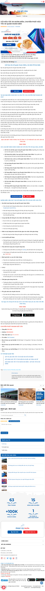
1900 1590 (14, 534)
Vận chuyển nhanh (37, 587)
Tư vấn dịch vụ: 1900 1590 (6, 552)
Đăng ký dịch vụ (30, 533)
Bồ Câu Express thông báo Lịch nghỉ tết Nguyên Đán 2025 (21, 479)
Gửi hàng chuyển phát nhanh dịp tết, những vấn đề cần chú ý (21, 486)
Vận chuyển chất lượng (35, 589)
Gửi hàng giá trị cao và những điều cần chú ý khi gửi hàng (21, 465)
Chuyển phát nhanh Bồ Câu (9, 208)
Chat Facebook (10, 337)
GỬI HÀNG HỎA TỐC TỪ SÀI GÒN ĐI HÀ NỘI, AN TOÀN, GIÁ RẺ (21, 359)
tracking (24, 249)
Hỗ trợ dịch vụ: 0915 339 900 (6, 554)
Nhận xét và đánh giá (6, 418)
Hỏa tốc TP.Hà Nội (11, 369)
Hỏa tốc (5, 369)
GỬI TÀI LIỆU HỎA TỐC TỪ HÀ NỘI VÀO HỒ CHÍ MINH (19, 356)
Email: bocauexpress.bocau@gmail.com (9, 556)
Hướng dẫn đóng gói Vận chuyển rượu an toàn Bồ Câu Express (22, 472)
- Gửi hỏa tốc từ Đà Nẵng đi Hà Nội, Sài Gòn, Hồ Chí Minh (17, 56)
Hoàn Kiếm (18, 369)
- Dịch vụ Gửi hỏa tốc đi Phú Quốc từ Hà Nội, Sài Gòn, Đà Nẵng (18, 54)
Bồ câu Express (15, 373)
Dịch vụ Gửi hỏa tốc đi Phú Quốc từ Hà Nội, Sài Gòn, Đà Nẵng (21, 458)
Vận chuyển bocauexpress (26, 587)
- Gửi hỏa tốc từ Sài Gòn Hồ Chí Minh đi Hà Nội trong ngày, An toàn (20, 58)
